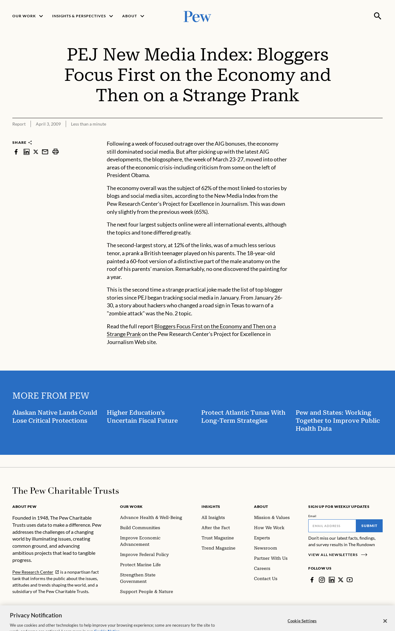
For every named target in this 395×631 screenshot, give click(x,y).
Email (312, 515)
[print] (55, 152)
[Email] (332, 525)
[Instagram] (322, 579)
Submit (369, 525)
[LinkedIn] (331, 579)
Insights (211, 506)
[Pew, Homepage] (197, 16)
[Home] (65, 490)
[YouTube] (349, 579)
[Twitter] (340, 580)
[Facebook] (312, 579)
